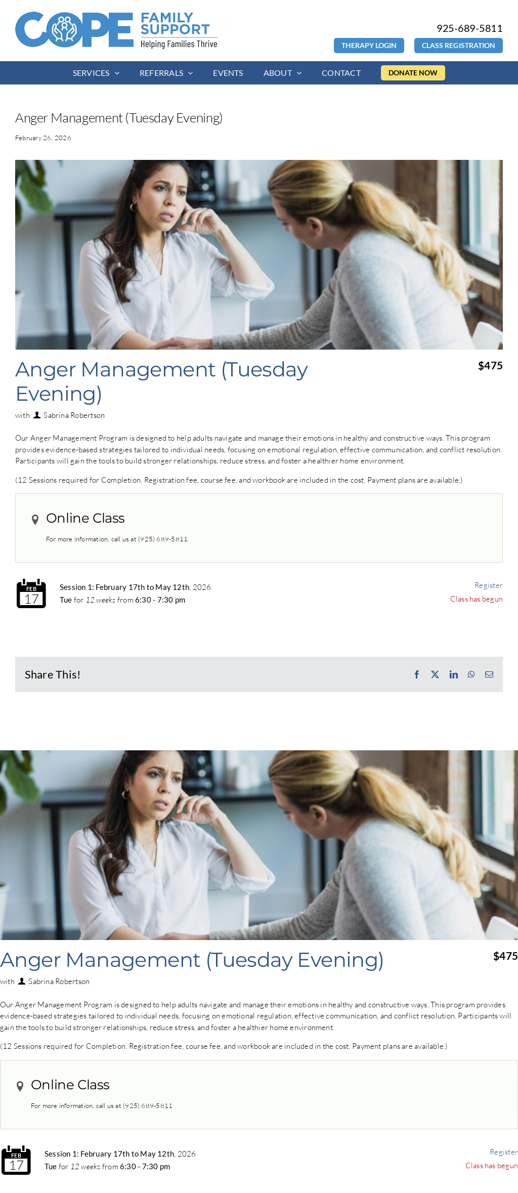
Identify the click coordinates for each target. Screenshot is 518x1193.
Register (488, 585)
